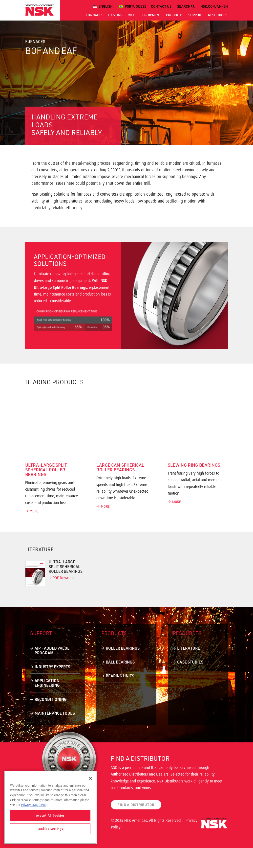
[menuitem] (103, 6)
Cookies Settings (50, 829)
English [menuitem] (106, 6)
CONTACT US (161, 6)
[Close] (90, 778)
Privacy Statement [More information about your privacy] (33, 805)
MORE (32, 511)
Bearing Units (120, 675)
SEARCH (186, 6)
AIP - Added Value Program (52, 650)
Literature (188, 648)
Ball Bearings (120, 662)
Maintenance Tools (55, 713)
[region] (50, 807)
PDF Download (62, 577)
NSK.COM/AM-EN (214, 6)
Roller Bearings (123, 648)
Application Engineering (47, 683)
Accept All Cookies (50, 815)
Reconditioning (51, 699)
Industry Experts (52, 666)
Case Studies (190, 662)
